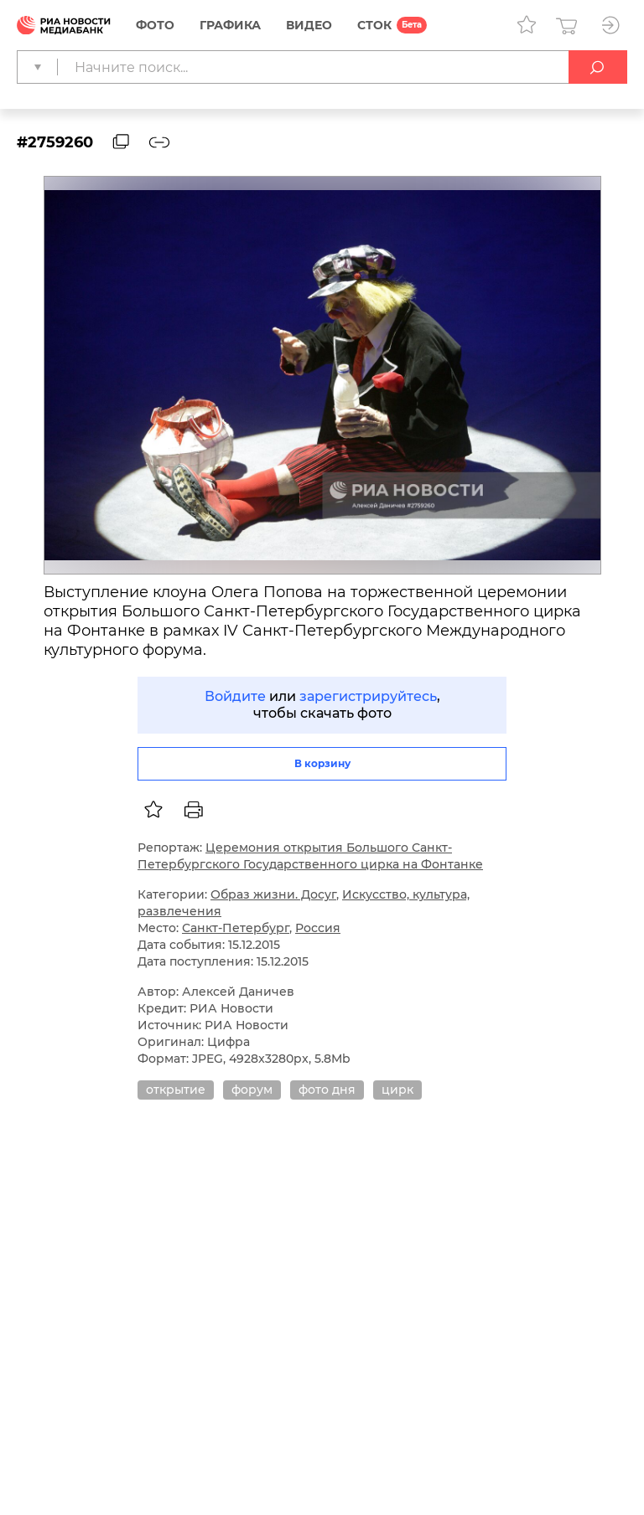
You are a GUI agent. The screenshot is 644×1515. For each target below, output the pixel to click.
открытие (175, 1089)
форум (252, 1089)
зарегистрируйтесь (368, 696)
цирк (397, 1089)
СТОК (374, 25)
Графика (230, 25)
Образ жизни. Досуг (273, 894)
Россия (317, 927)
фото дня (327, 1089)
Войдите (235, 696)
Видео (309, 25)
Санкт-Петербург (235, 927)
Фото (155, 25)
